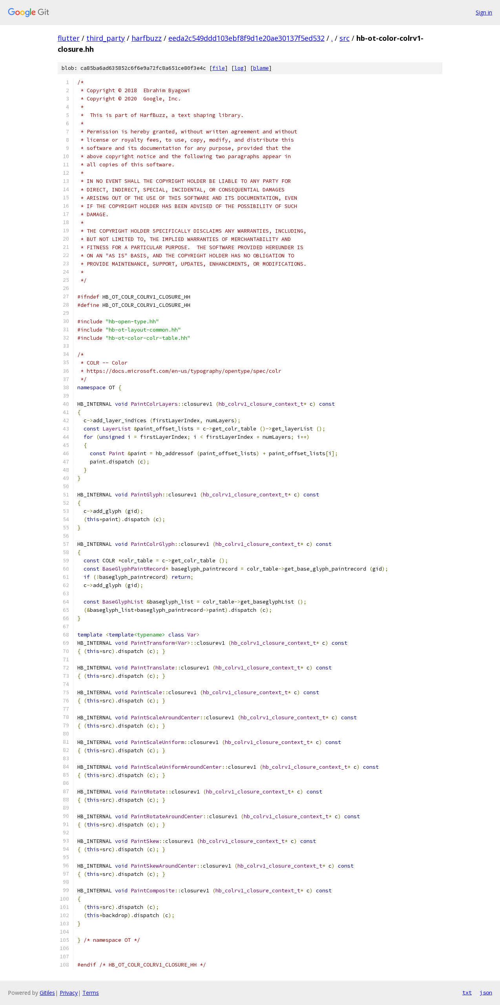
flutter (69, 38)
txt (467, 992)
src (344, 38)
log (239, 68)
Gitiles (47, 992)
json (486, 992)
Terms (90, 992)
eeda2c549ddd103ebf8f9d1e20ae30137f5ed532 (246, 38)
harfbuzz (146, 38)
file (218, 68)
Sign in (484, 12)
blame (261, 68)
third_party (105, 38)
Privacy (69, 992)
